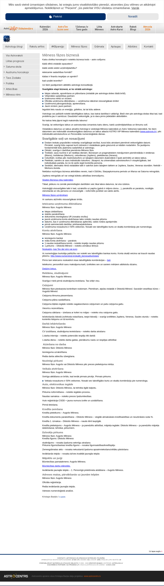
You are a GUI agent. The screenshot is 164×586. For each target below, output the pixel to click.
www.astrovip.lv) (149, 131)
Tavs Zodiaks (13, 77)
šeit (108, 260)
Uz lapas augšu (155, 551)
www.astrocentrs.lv (92, 576)
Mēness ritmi (13, 94)
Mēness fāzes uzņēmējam (55, 195)
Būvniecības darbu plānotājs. (56, 466)
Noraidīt (132, 16)
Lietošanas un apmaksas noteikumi (81, 558)
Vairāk (135, 8)
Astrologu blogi (13, 46)
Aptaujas (116, 46)
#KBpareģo (57, 46)
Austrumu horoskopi (17, 72)
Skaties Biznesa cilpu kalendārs (57, 180)
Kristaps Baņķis (95, 563)
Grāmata (99, 46)
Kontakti (148, 46)
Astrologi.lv (117, 563)
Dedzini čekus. (49, 268)
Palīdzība (101, 558)
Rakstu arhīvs (37, 46)
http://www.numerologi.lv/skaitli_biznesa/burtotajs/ (75, 256)
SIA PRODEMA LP (72, 565)
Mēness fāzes (79, 46)
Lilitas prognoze (15, 61)
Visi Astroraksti (14, 55)
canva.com (110, 565)
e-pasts (62, 497)
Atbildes (132, 46)
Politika (10, 83)
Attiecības (11, 89)
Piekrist (55, 16)
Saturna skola (13, 66)
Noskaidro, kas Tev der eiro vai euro (59, 249)
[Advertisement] (21, 116)
